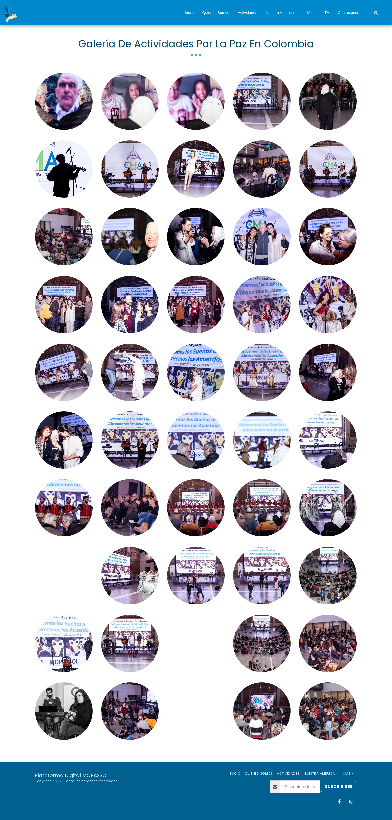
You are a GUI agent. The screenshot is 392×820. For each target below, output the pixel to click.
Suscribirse (338, 786)
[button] (282, 12)
